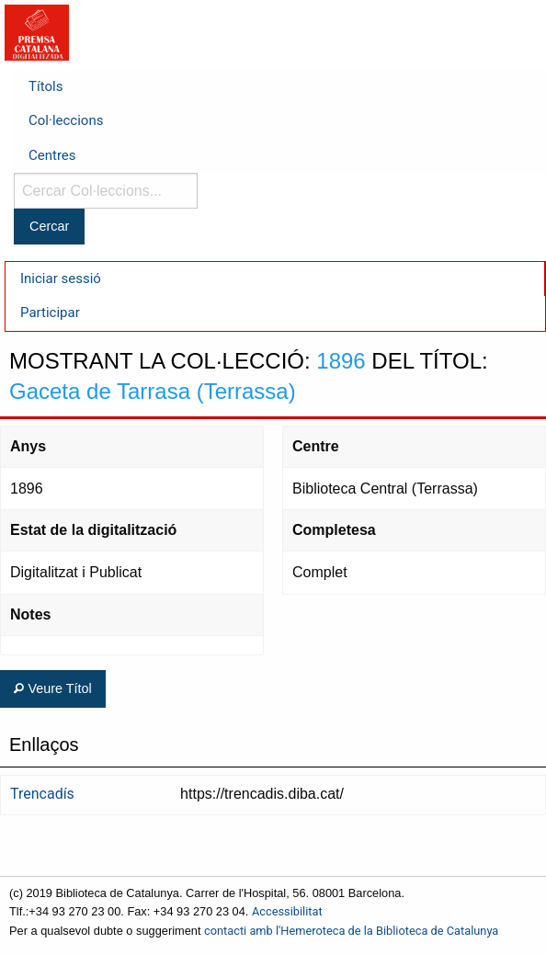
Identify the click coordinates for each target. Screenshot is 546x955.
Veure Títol (52, 688)
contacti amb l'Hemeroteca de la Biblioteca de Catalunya (351, 931)
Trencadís (42, 793)
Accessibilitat (287, 911)
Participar (50, 312)
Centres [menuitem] (52, 155)
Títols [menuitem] (45, 86)
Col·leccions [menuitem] (65, 120)
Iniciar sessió (60, 278)
